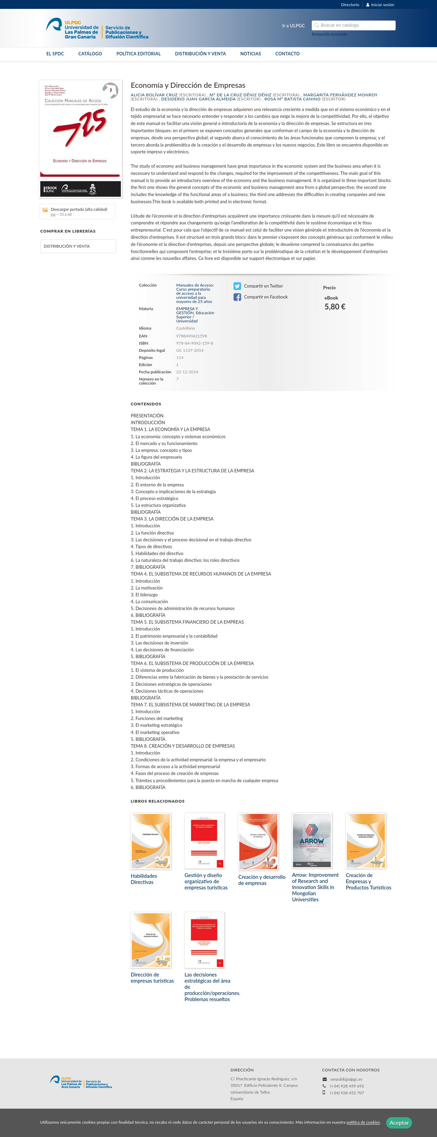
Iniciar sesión (380, 4)
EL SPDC (55, 53)
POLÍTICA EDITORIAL (138, 53)
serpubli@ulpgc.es (346, 1079)
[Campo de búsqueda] (354, 25)
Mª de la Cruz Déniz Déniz (241, 94)
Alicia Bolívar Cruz (154, 94)
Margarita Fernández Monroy (341, 94)
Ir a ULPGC (293, 25)
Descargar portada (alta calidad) (75, 212)
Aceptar (399, 1122)
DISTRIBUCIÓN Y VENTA (200, 53)
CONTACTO (288, 53)
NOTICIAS (250, 53)
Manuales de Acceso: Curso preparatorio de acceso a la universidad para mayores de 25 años (195, 293)
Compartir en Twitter (258, 286)
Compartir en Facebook (261, 297)
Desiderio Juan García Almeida (198, 98)
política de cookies (363, 1122)
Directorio (350, 4)
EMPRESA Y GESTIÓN (187, 310)
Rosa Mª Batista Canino (293, 98)
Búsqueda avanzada (329, 34)
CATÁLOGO (90, 53)
